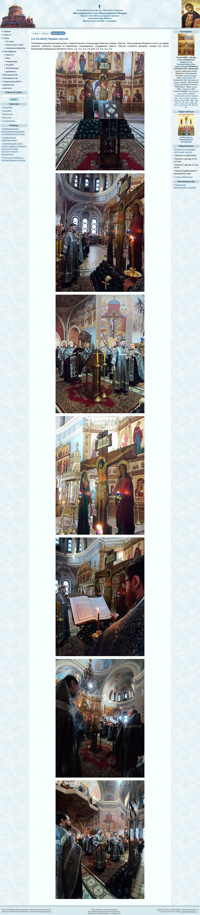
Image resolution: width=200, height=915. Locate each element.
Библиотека (8, 85)
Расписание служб (14, 45)
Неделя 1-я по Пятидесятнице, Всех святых (185, 64)
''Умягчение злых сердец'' (187, 92)
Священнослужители (15, 48)
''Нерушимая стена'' (182, 96)
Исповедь (7, 111)
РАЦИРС (10, 65)
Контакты (7, 88)
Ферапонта (187, 78)
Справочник (11, 61)
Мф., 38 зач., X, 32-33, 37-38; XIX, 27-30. (186, 105)
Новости (45, 33)
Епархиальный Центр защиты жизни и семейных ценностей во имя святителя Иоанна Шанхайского (13, 148)
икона (184, 66)
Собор (6, 38)
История (10, 41)
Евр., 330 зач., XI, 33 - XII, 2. (186, 101)
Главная (35, 33)
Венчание (7, 117)
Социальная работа (12, 81)
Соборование (9, 121)
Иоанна (187, 76)
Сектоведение (9, 51)
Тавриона (186, 89)
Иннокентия (193, 80)
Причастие (8, 114)
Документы (11, 71)
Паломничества (10, 78)
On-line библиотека (183, 177)
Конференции (12, 68)
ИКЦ (8, 58)
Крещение (7, 107)
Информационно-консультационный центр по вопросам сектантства (13, 131)
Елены (194, 87)
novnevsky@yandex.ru (188, 912)
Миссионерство (10, 75)
